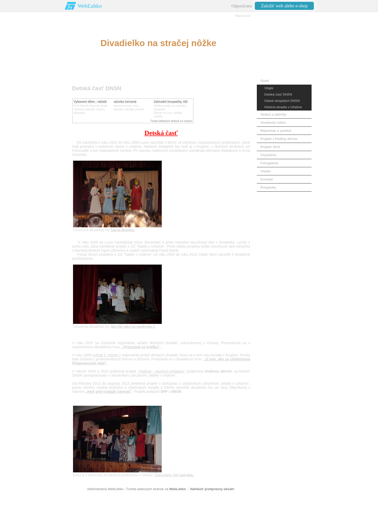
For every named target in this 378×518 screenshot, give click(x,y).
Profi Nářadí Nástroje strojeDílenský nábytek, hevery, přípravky (90, 109)
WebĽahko (90, 6)
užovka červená (125, 101)
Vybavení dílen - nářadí (90, 101)
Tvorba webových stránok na (156, 489)
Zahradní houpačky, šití (171, 101)
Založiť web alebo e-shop (284, 5)
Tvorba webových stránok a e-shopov (171, 121)
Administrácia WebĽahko (105, 489)
